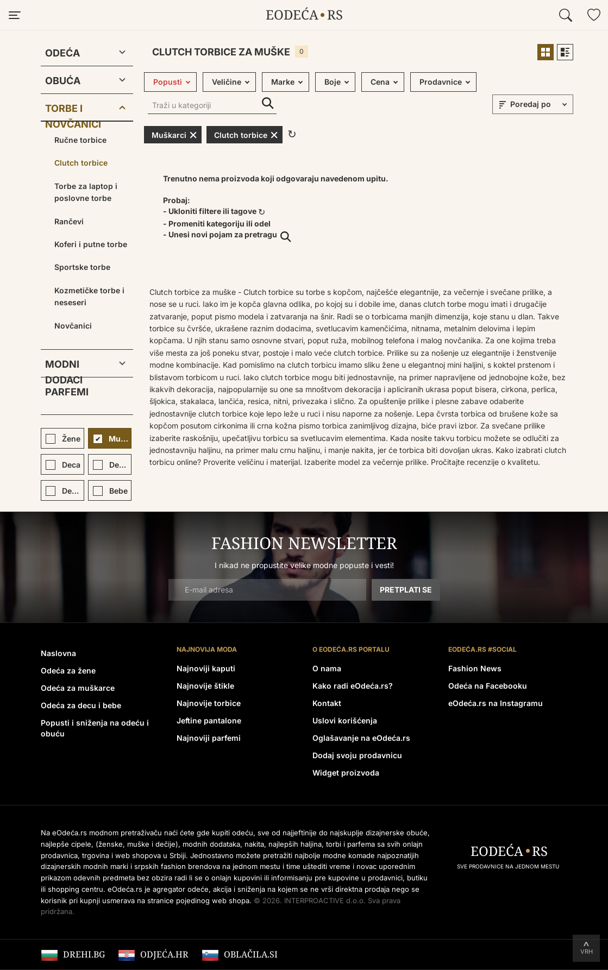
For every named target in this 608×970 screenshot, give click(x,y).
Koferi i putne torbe (90, 244)
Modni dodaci (64, 366)
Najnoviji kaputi (206, 668)
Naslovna (58, 653)
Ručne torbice (80, 139)
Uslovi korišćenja (344, 720)
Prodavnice (440, 81)
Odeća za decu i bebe (81, 705)
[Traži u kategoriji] (212, 106)
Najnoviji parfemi (209, 737)
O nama (326, 668)
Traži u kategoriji (268, 103)
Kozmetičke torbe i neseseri (89, 296)
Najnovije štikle (205, 685)
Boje (332, 81)
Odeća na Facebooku (487, 685)
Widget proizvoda (345, 772)
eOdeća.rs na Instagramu (495, 703)
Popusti (167, 81)
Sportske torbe (82, 267)
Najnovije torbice (209, 703)
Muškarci (175, 134)
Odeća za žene (68, 670)
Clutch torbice (81, 162)
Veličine (226, 81)
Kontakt (326, 703)
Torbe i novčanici (73, 110)
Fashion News (475, 668)
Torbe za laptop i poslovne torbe (85, 192)
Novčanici (73, 325)
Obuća (62, 80)
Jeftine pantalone (209, 720)
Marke (282, 81)
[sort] (540, 104)
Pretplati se (406, 589)
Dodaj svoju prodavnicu (357, 755)
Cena (380, 81)
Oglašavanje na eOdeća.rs (361, 737)
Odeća (62, 53)
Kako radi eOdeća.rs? (352, 685)
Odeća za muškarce (78, 687)
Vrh (586, 951)
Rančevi (69, 221)
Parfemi (67, 392)
